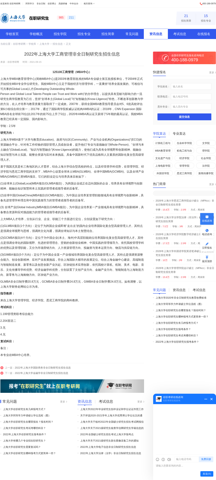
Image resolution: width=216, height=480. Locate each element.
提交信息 (184, 116)
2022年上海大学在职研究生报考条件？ (24, 434)
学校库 (32, 43)
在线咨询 (207, 220)
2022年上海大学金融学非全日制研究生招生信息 (41, 373)
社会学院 (206, 158)
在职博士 (52, 3)
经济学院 (184, 158)
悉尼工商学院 (184, 173)
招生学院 (60, 34)
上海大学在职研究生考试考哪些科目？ (24, 428)
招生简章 (186, 17)
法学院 (206, 165)
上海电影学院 (162, 165)
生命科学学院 (184, 143)
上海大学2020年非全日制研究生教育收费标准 (181, 297)
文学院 (206, 143)
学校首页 (12, 34)
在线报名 (203, 34)
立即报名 (207, 247)
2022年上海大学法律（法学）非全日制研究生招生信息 (110, 453)
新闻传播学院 (205, 173)
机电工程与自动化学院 (184, 151)
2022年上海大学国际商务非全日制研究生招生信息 (43, 367)
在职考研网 (15, 3)
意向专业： (163, 106)
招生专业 (206, 17)
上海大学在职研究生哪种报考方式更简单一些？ (29, 453)
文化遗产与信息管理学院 (162, 159)
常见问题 (132, 34)
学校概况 (36, 34)
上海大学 (44, 43)
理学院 (206, 150)
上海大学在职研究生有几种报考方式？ (24, 409)
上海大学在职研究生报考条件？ (173, 329)
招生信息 (58, 43)
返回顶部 (207, 261)
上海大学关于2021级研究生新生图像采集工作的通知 (109, 440)
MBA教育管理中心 (162, 151)
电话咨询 (207, 234)
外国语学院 (163, 173)
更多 (62, 401)
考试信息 (179, 34)
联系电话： (163, 96)
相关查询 (88, 3)
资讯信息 (155, 34)
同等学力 (29, 3)
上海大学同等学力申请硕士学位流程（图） (27, 415)
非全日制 (41, 3)
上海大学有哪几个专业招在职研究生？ (24, 440)
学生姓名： (163, 86)
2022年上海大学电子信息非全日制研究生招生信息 (108, 446)
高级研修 (63, 3)
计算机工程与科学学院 (162, 144)
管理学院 (184, 165)
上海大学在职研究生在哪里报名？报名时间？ (28, 421)
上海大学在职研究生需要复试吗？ (22, 446)
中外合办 (74, 3)
